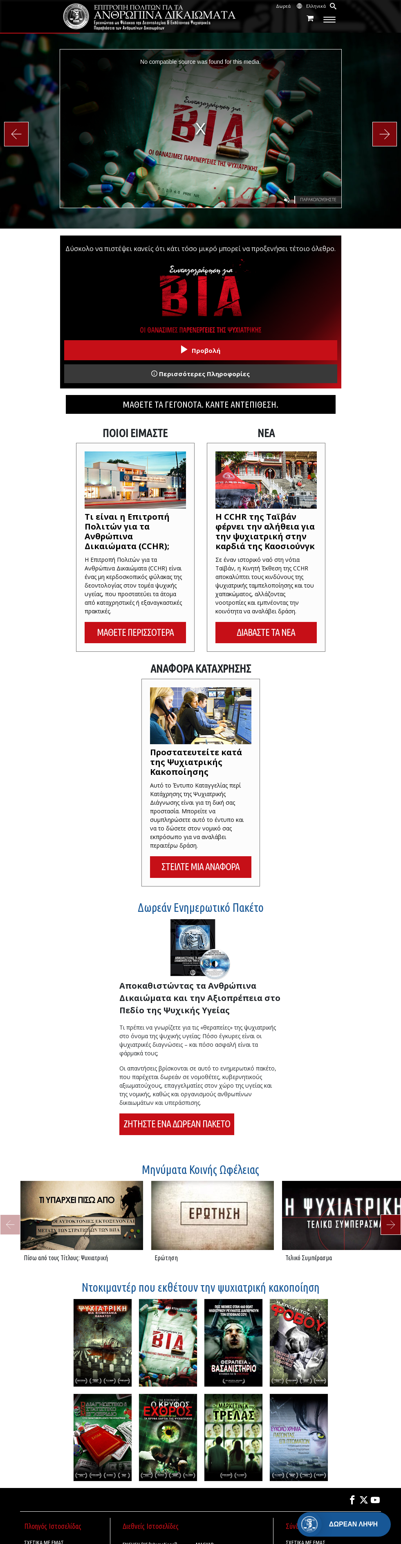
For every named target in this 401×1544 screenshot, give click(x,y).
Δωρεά (283, 6)
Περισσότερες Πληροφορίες (200, 374)
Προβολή (200, 350)
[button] (16, 134)
